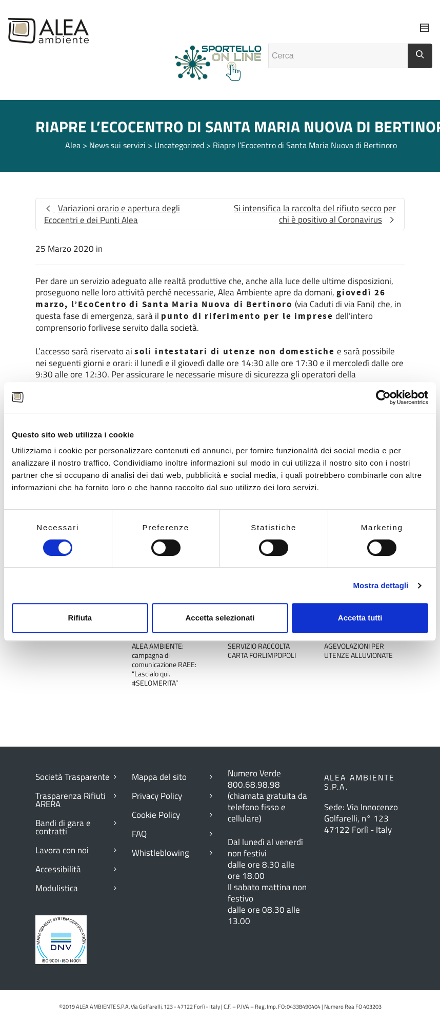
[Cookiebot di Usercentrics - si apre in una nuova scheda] (383, 397)
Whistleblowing (160, 852)
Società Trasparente (72, 777)
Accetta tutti (360, 617)
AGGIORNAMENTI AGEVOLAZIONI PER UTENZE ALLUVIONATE (358, 645)
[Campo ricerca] (338, 56)
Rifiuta (80, 617)
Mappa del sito (159, 777)
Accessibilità (58, 869)
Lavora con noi (62, 850)
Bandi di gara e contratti (63, 827)
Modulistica (56, 888)
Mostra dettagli (380, 585)
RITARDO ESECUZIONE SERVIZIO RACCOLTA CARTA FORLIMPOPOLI (262, 645)
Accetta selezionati (219, 617)
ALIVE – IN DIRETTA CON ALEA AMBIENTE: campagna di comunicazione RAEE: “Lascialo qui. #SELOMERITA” (168, 659)
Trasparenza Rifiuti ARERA (70, 800)
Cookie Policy (156, 814)
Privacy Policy (157, 796)
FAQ (139, 833)
